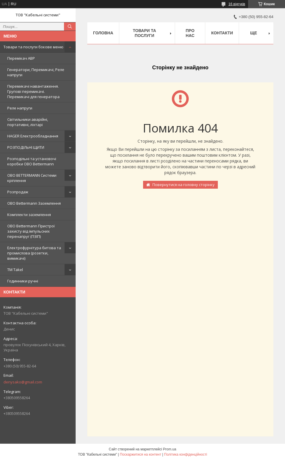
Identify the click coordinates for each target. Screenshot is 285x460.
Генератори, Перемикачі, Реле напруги (35, 72)
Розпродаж (17, 191)
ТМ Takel (15, 269)
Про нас (190, 33)
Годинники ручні (22, 281)
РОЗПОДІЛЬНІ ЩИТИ (25, 147)
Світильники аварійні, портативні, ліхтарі (27, 122)
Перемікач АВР (21, 58)
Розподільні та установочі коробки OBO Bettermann (31, 161)
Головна (103, 33)
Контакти (222, 33)
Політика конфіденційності (185, 454)
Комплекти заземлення (29, 214)
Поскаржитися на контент (140, 454)
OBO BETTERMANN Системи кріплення (31, 178)
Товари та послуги (144, 33)
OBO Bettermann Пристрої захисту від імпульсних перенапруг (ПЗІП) (31, 231)
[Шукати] (70, 26)
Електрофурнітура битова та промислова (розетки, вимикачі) (34, 253)
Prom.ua (169, 449)
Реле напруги (19, 108)
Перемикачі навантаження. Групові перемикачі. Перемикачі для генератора (33, 91)
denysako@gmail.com (22, 382)
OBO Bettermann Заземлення (34, 203)
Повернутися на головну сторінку (183, 184)
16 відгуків (237, 4)
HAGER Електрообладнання (32, 136)
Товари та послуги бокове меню (33, 46)
